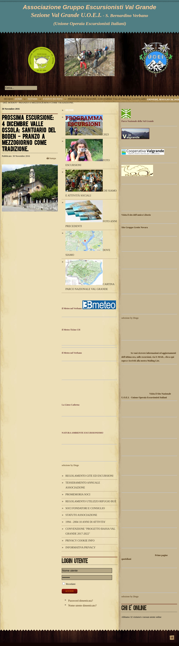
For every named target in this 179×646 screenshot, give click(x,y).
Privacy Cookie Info (80, 540)
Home (18, 98)
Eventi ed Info (52, 98)
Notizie (32, 98)
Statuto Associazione (81, 514)
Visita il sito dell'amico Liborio (136, 215)
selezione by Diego (70, 465)
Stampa (51, 158)
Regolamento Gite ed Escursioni (89, 475)
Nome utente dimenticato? (82, 605)
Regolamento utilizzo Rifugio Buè (90, 501)
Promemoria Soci (77, 494)
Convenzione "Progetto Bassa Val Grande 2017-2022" (90, 531)
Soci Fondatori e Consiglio (85, 508)
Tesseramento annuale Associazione (82, 485)
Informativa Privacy (80, 547)
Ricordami (71, 584)
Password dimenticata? (80, 600)
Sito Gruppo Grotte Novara (134, 227)
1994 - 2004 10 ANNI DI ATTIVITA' (85, 521)
